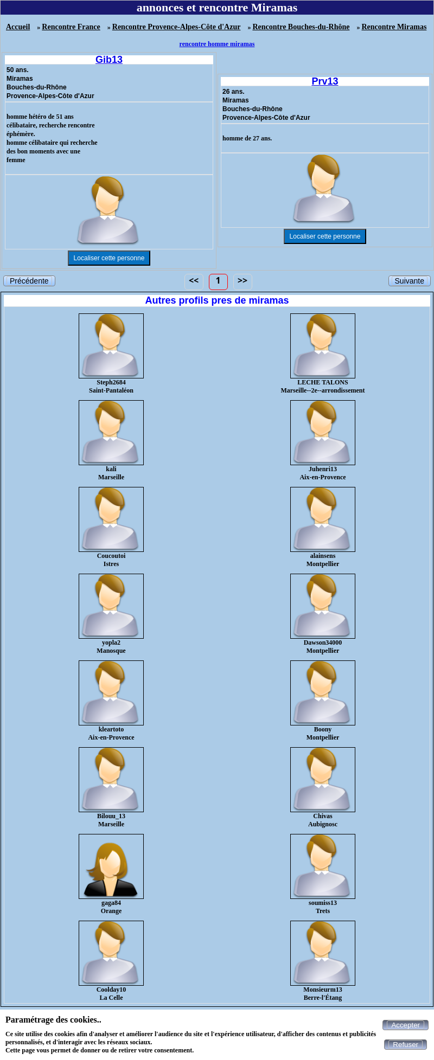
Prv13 (324, 81)
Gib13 (109, 59)
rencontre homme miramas (217, 44)
